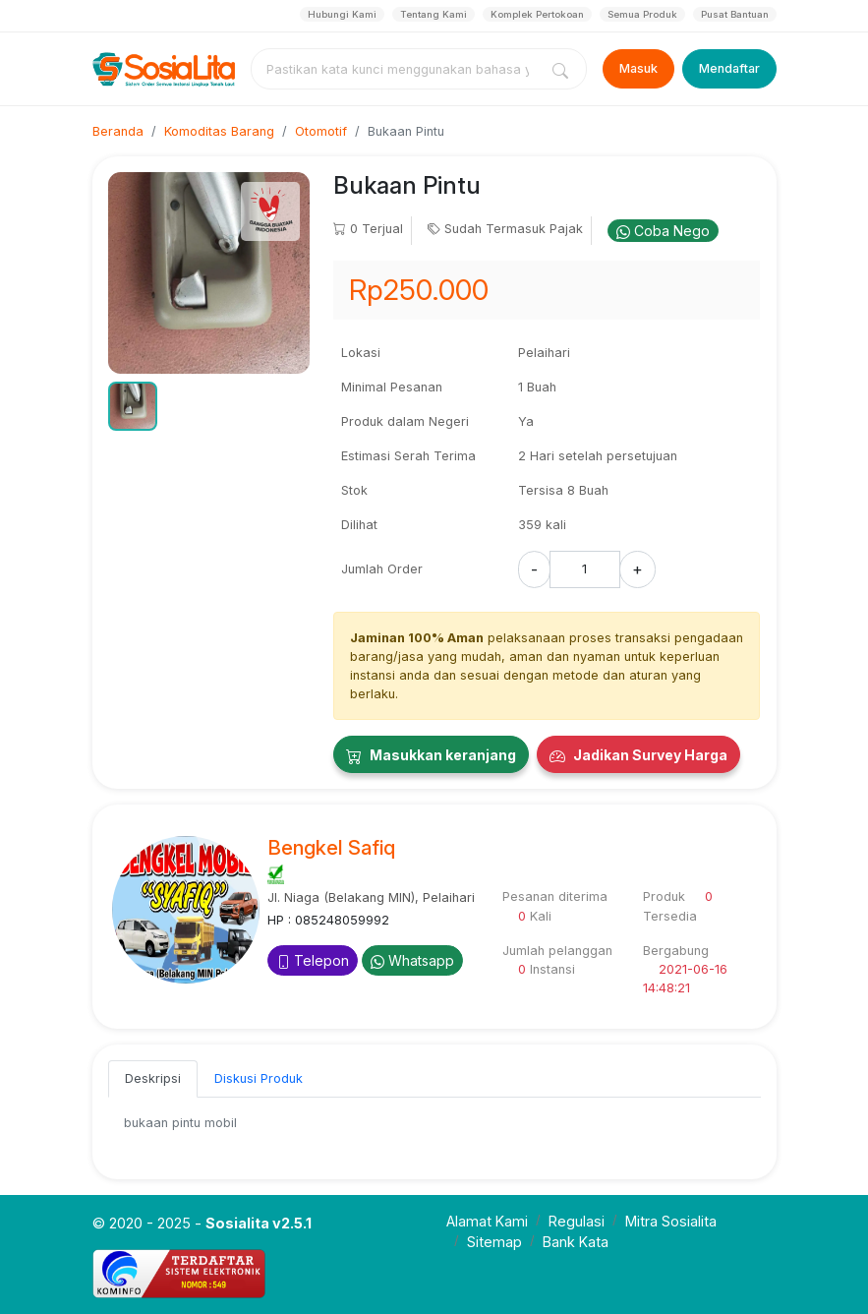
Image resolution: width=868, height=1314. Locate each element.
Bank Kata (575, 1241)
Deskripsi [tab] (153, 1078)
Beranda (118, 131)
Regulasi (577, 1221)
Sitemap (494, 1241)
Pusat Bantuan (735, 14)
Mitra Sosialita (671, 1221)
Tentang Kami (433, 14)
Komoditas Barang (219, 131)
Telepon (312, 960)
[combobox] (398, 69)
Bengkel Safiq (331, 848)
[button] (132, 406)
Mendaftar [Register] (729, 68)
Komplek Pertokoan (537, 14)
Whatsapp (412, 960)
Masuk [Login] (638, 68)
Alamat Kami (487, 1221)
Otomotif (321, 131)
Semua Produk (642, 14)
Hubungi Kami (342, 14)
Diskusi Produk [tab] (258, 1078)
